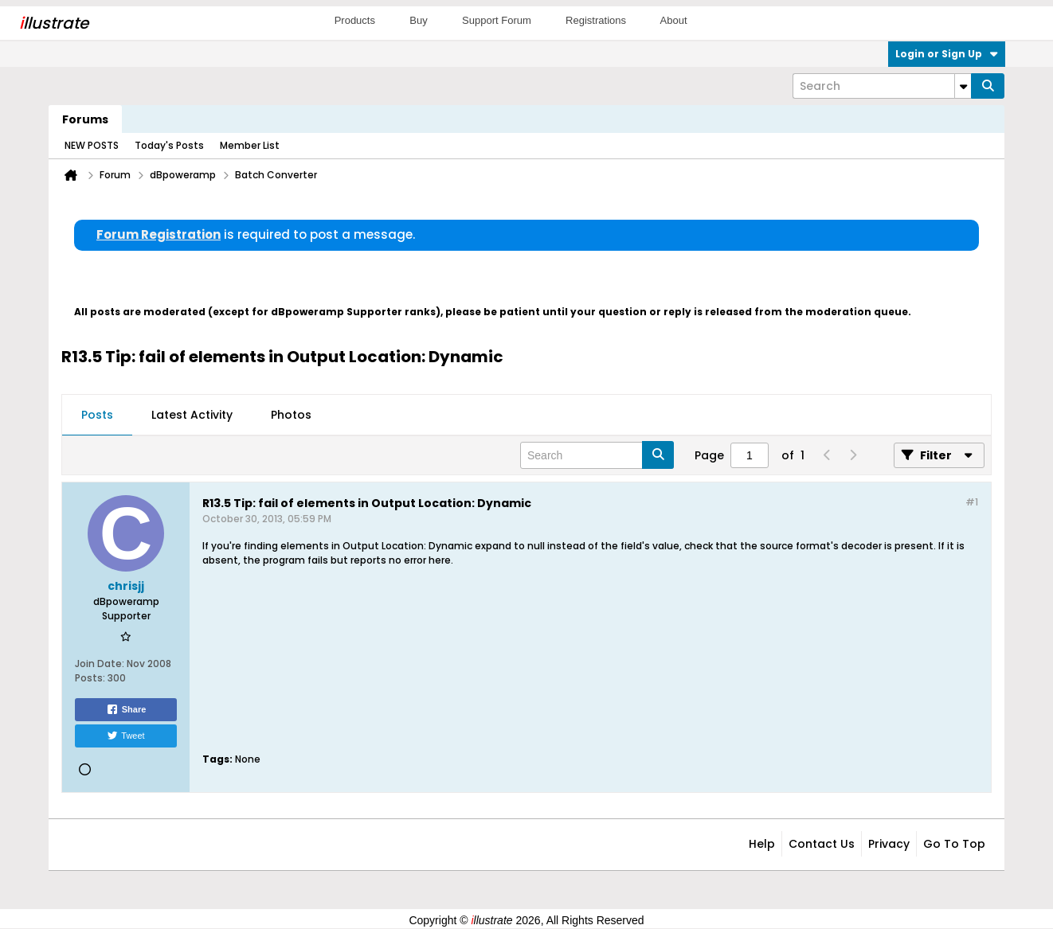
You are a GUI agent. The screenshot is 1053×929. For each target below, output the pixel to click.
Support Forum (496, 20)
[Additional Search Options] (963, 86)
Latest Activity (192, 415)
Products (355, 20)
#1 (971, 502)
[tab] (97, 415)
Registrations (596, 20)
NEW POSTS (92, 145)
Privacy (889, 844)
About (673, 20)
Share (126, 709)
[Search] (882, 86)
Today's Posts (169, 145)
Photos (291, 415)
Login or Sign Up (946, 54)
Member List (250, 145)
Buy (418, 20)
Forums (85, 119)
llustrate (53, 23)
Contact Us (822, 844)
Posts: (90, 678)
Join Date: (99, 663)
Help (762, 844)
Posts (97, 415)
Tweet (125, 735)
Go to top (954, 844)
